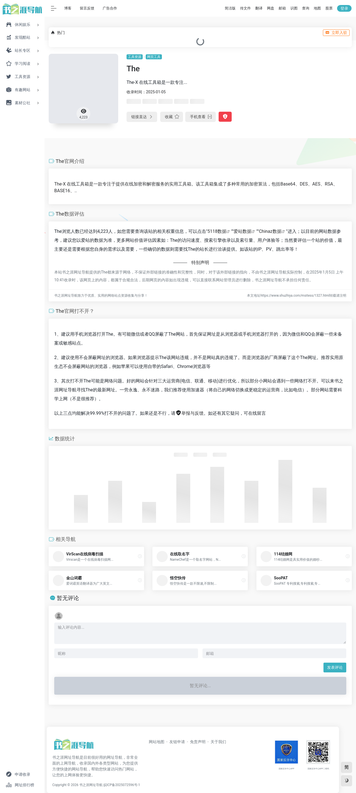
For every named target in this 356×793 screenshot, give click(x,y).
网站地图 (156, 742)
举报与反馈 (189, 413)
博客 (67, 8)
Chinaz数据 (270, 231)
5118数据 (216, 231)
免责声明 (198, 742)
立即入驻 (336, 32)
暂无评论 (68, 598)
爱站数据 (242, 231)
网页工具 (153, 57)
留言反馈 (87, 8)
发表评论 (335, 667)
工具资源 (134, 57)
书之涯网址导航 (91, 785)
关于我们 (218, 742)
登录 (344, 8)
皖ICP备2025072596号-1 (121, 785)
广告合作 (110, 8)
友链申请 (177, 742)
